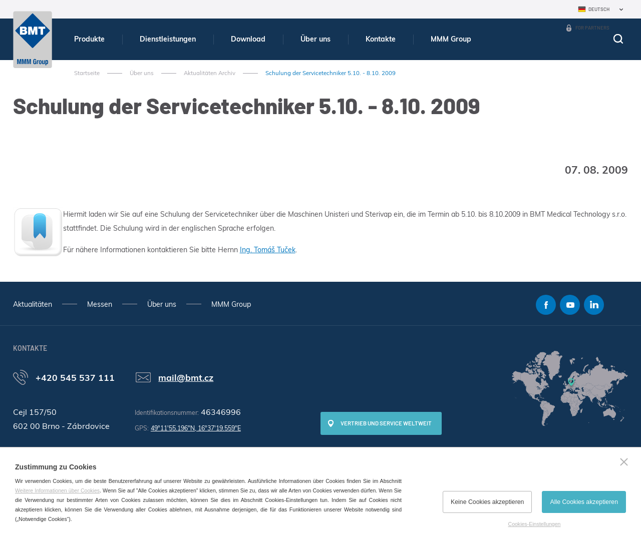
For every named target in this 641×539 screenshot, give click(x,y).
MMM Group (451, 39)
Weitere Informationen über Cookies (57, 490)
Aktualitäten (32, 304)
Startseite (87, 73)
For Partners (592, 28)
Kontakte (381, 39)
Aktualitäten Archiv (209, 73)
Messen (99, 304)
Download (248, 39)
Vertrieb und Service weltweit (386, 423)
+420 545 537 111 (75, 377)
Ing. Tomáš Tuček (267, 249)
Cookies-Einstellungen (534, 524)
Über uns (315, 39)
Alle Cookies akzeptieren (584, 501)
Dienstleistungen (168, 39)
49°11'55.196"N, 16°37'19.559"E (196, 428)
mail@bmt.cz (185, 377)
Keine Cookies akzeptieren (487, 501)
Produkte (89, 39)
